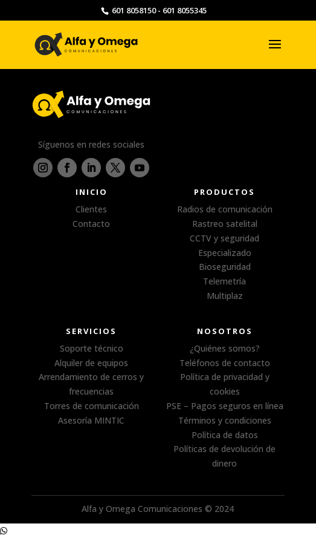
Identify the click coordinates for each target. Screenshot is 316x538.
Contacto (91, 223)
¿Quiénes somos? (225, 348)
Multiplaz (225, 295)
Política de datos (225, 435)
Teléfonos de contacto (224, 363)
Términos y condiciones (224, 420)
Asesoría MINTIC (91, 420)
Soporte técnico (91, 348)
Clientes (91, 209)
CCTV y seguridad (224, 238)
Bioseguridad (225, 266)
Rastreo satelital (224, 223)
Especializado (224, 252)
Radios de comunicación (224, 209)
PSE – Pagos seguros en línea (224, 406)
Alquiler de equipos (91, 363)
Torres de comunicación (91, 406)
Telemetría (224, 281)
